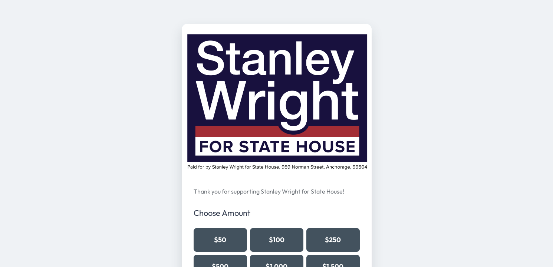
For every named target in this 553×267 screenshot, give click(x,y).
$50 (220, 239)
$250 (333, 239)
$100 (276, 239)
